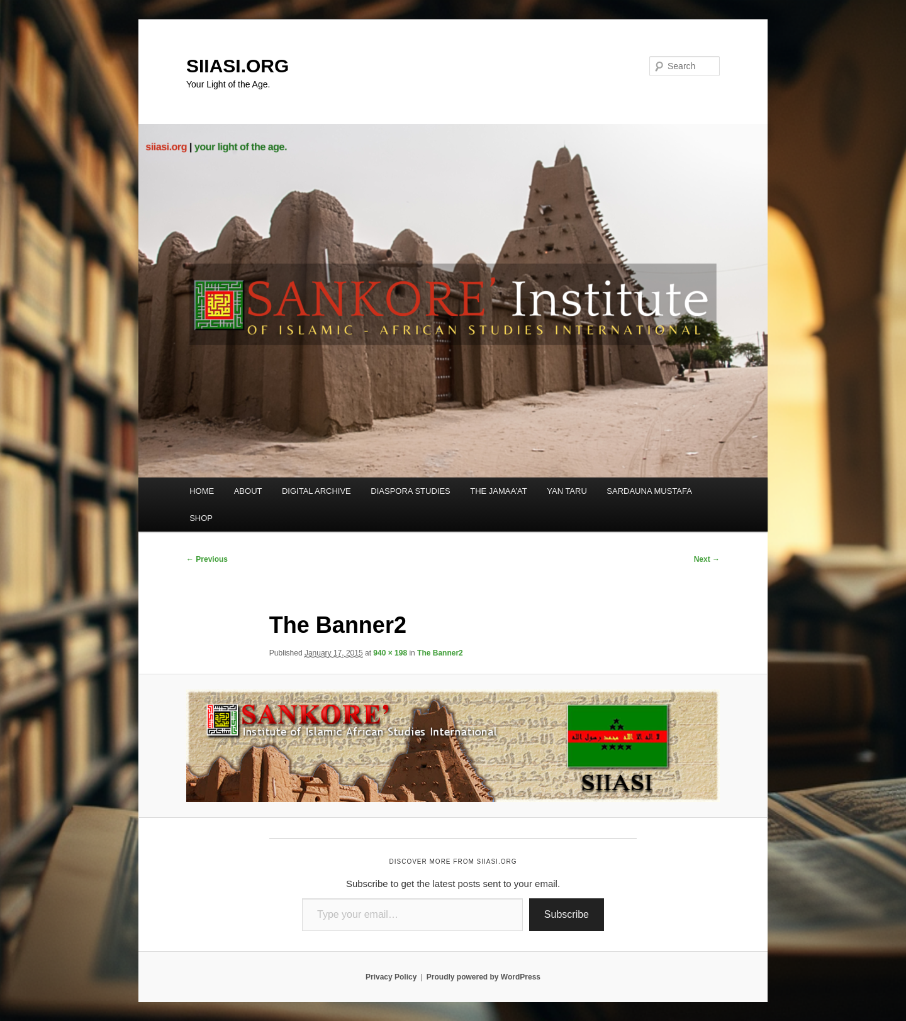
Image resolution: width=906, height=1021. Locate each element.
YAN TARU (567, 491)
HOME (201, 491)
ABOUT (248, 491)
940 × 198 (390, 653)
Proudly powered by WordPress (483, 977)
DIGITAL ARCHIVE (316, 491)
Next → (707, 559)
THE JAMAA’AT (498, 491)
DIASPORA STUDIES (410, 491)
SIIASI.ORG (237, 65)
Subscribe (566, 914)
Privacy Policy (391, 977)
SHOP (201, 518)
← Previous (207, 559)
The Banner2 (440, 653)
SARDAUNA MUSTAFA (649, 491)
